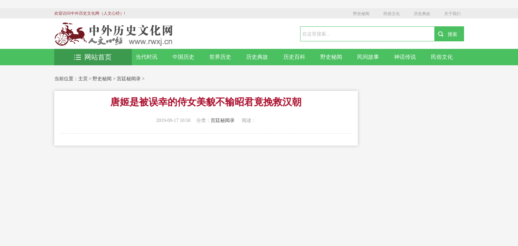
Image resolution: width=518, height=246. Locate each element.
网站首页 (93, 57)
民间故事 (368, 57)
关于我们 (452, 13)
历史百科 (294, 57)
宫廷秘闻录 (129, 78)
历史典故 (422, 13)
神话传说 (405, 57)
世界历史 (220, 57)
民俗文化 (391, 13)
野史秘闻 (361, 13)
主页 (83, 78)
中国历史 (183, 57)
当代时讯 (146, 57)
